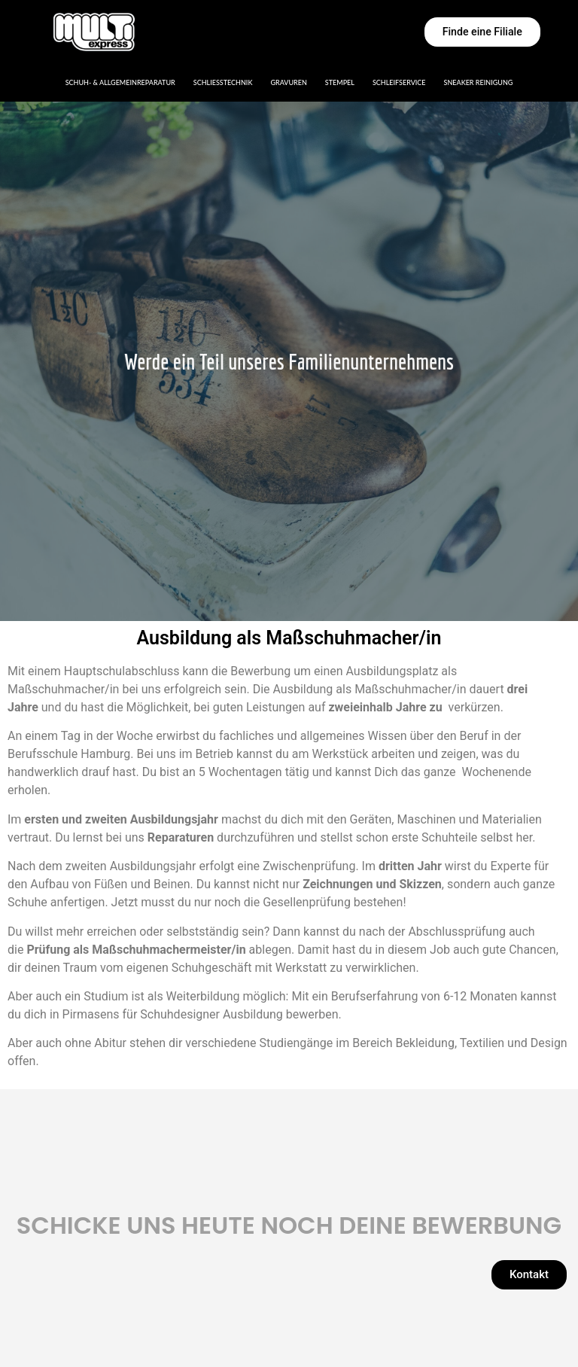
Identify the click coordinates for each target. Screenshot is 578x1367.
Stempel (339, 82)
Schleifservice (399, 82)
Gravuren (288, 82)
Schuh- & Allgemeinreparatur (120, 82)
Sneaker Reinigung (478, 82)
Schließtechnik (223, 82)
